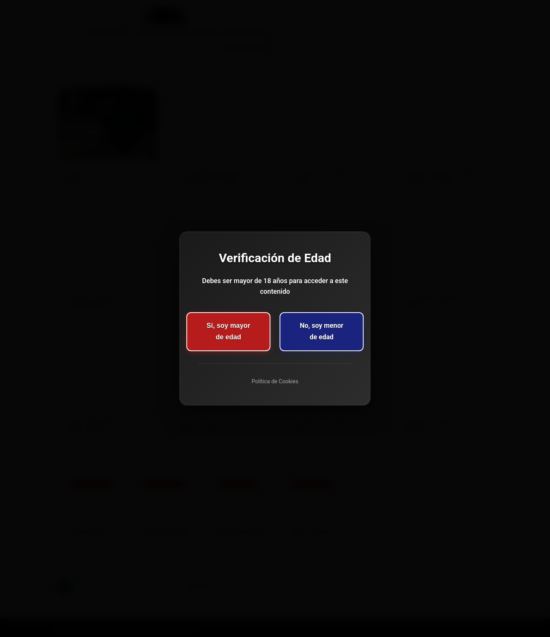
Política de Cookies (275, 381)
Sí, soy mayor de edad (228, 331)
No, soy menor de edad (321, 331)
